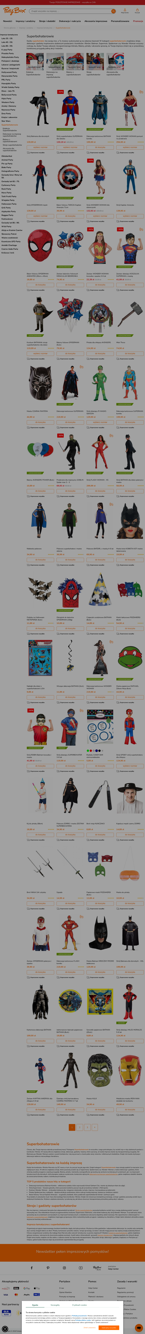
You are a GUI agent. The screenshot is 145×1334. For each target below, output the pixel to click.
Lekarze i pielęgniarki (11, 64)
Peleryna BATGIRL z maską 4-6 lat (100, 548)
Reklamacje (92, 1305)
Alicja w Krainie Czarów (12, 230)
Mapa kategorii (65, 1313)
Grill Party (6, 207)
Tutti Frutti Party (9, 196)
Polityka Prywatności (125, 1305)
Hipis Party (6, 98)
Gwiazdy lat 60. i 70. (10, 181)
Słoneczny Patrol (9, 234)
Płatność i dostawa (95, 1296)
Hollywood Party (9, 72)
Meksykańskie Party (10, 57)
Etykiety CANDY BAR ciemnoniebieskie (95, 756)
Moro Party (6, 192)
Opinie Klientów (65, 1292)
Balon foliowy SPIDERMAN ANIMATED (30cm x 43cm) (37, 275)
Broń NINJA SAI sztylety (36, 892)
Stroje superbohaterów (83, 1210)
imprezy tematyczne (105, 1235)
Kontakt (91, 1292)
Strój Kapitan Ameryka (125, 205)
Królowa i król (8, 253)
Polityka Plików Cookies (126, 1309)
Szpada (59, 892)
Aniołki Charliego (9, 245)
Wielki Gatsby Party (10, 87)
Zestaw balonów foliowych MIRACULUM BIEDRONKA (67, 275)
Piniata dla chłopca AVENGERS (99, 342)
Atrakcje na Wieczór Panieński (71, 1301)
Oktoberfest (7, 156)
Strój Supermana (35, 1188)
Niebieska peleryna (34, 548)
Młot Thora (120, 342)
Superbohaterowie (10, 125)
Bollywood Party (9, 95)
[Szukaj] (70, 11)
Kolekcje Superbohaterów (10, 129)
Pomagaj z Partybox (125, 1313)
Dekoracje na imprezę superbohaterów (12, 135)
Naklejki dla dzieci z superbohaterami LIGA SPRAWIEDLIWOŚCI (36, 688)
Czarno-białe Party (10, 249)
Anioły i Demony (9, 106)
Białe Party (6, 167)
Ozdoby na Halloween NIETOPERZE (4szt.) (35, 618)
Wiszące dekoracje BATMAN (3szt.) (70, 686)
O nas (61, 1288)
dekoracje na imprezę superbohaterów (104, 1174)
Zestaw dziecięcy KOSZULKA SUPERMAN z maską (127, 275)
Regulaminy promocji (125, 1292)
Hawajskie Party (9, 83)
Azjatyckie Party (9, 211)
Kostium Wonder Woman (38, 1190)
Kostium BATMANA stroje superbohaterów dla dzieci (37, 343)
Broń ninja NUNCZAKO (96, 823)
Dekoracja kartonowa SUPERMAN (70, 411)
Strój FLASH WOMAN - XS (97, 480)
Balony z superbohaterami (10, 140)
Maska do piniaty (123, 892)
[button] (5, 1328)
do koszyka (100, 147)
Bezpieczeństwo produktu (127, 1318)
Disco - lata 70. (8, 91)
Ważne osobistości (10, 238)
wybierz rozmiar (40, 147)
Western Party (8, 102)
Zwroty (91, 1301)
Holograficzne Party (10, 171)
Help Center (93, 1288)
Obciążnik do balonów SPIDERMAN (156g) (65, 618)
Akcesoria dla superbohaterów (10, 149)
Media (61, 1309)
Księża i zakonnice (9, 117)
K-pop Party (7, 49)
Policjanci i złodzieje (10, 61)
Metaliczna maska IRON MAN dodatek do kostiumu (127, 1099)
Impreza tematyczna (9, 34)
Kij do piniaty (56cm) (35, 823)
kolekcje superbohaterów (118, 1233)
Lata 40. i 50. (7, 42)
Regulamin (121, 1288)
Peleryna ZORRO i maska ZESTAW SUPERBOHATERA (70, 824)
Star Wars (6, 121)
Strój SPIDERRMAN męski (37, 205)
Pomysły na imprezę (67, 1296)
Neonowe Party (8, 110)
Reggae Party (7, 215)
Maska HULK (92, 1098)
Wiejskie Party (8, 200)
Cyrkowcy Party (8, 185)
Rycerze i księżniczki (10, 68)
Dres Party (6, 113)
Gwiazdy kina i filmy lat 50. (12, 176)
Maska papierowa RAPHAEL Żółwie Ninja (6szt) (127, 687)
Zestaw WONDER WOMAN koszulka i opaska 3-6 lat (98, 275)
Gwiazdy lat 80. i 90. (10, 222)
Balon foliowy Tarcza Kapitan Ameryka (43, 1195)
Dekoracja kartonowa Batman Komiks (43, 1186)
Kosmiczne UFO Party (11, 241)
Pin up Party (7, 163)
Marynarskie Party (9, 76)
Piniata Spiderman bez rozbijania (41, 1192)
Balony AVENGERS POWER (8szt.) (40, 480)
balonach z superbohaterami (37, 1217)
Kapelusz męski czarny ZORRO (128, 823)
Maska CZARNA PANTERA (37, 411)
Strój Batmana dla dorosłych (38, 136)
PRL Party (6, 80)
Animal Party (7, 160)
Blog (61, 1305)
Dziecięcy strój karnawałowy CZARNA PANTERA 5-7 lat (68, 1099)
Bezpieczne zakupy (124, 1301)
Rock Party (6, 189)
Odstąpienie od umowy (126, 1296)
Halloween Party (9, 204)
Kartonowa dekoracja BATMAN (39, 1030)
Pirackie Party (8, 53)
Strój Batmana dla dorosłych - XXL (130, 961)
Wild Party (6, 226)
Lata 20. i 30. (7, 38)
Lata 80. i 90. (7, 46)
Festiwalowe (7, 219)
